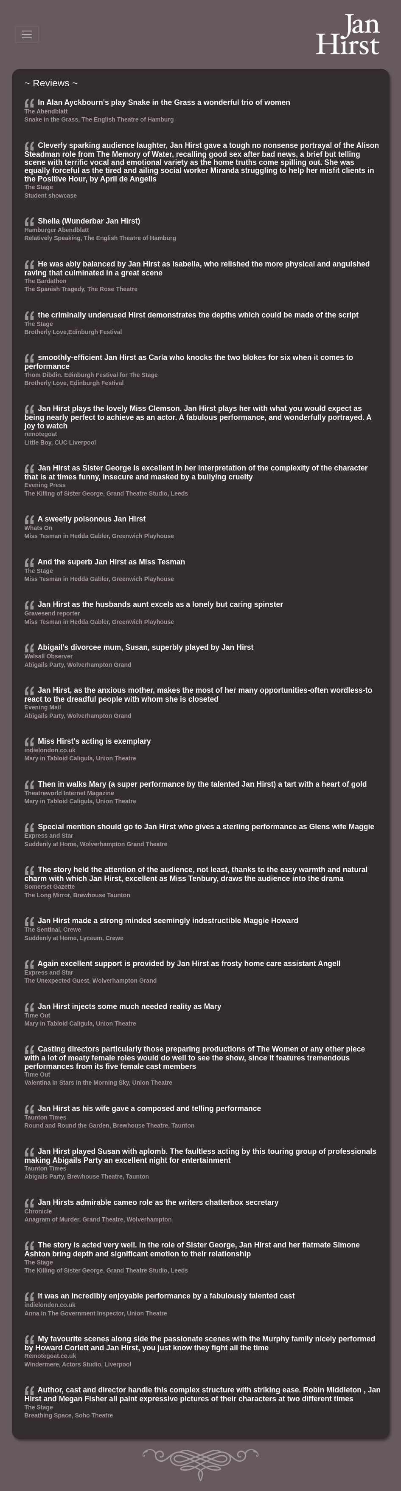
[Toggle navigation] (27, 34)
